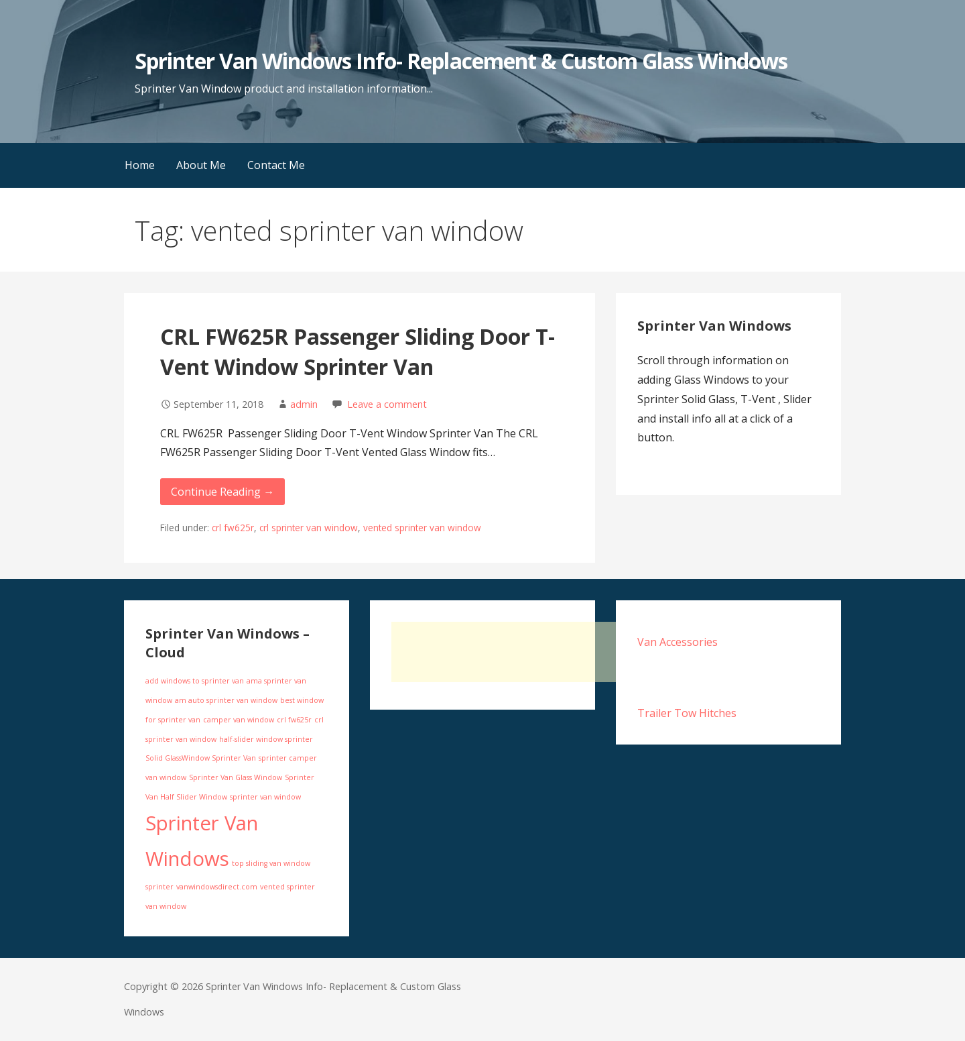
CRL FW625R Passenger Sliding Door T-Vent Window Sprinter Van (357, 351)
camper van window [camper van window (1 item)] (238, 719)
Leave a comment (387, 404)
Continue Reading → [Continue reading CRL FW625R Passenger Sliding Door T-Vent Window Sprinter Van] (222, 491)
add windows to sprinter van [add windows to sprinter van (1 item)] (194, 681)
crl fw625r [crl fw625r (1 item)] (294, 719)
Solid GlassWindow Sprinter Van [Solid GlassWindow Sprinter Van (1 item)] (200, 758)
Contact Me (276, 165)
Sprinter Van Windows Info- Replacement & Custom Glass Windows (461, 60)
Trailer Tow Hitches (686, 713)
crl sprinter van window (308, 527)
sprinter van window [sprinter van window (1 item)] (265, 797)
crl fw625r (233, 527)
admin (304, 404)
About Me (201, 165)
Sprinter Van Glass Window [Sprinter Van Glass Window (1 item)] (235, 777)
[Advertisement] (550, 652)
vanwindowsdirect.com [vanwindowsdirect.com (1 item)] (216, 886)
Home (140, 165)
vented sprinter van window (422, 527)
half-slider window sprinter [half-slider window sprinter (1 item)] (266, 739)
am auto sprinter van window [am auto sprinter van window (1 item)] (226, 700)
